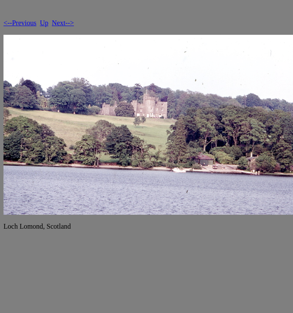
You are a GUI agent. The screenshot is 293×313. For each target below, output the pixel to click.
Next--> (63, 23)
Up (44, 23)
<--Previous (20, 23)
